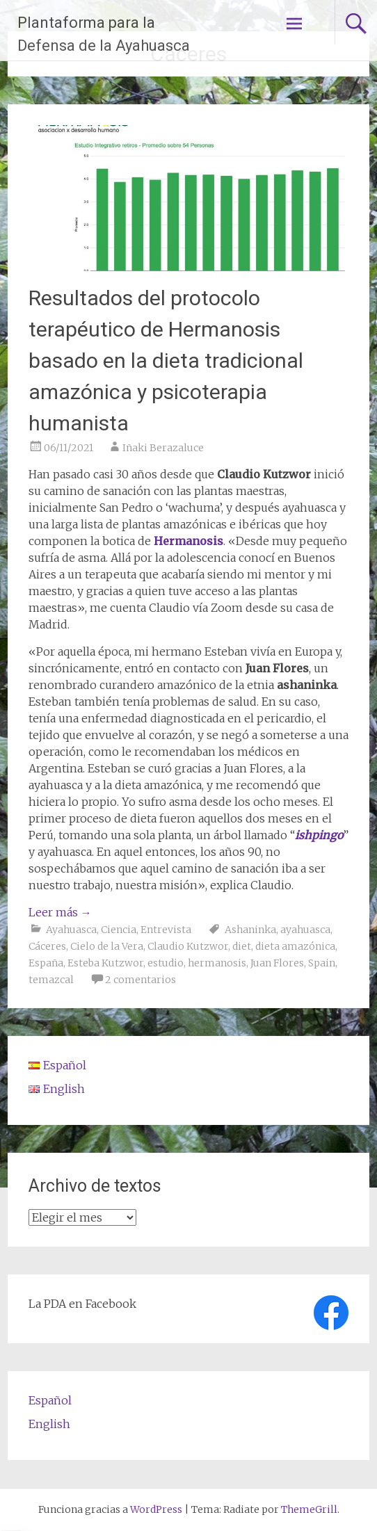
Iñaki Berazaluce (163, 448)
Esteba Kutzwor (105, 963)
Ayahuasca (71, 929)
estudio (165, 963)
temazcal (51, 979)
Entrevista (166, 929)
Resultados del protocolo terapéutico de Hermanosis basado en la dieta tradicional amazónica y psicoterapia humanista (166, 360)
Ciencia (118, 929)
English (49, 1424)
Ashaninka (250, 929)
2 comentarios (140, 979)
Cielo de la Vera (106, 946)
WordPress (156, 1509)
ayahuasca (305, 929)
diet (241, 946)
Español (50, 1400)
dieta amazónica (295, 946)
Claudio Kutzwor (187, 946)
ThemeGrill (309, 1509)
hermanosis (217, 963)
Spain (321, 963)
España (46, 963)
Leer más (60, 912)
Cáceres (47, 946)
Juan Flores (277, 963)
